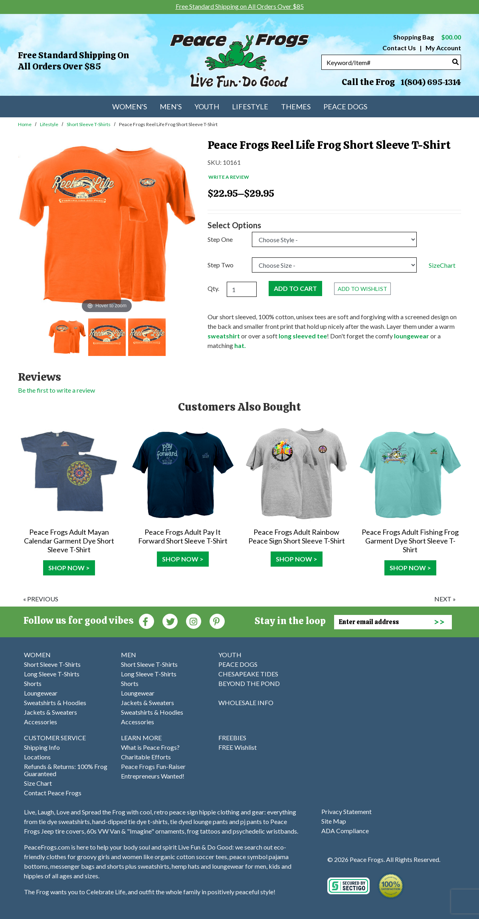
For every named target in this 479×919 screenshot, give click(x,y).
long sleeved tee (303, 336)
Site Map (333, 821)
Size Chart (38, 783)
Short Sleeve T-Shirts (89, 124)
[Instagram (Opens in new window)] (193, 621)
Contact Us (399, 47)
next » (445, 599)
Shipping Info (42, 747)
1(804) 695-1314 (430, 82)
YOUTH (229, 654)
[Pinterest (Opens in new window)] (217, 621)
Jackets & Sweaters (50, 712)
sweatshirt (224, 336)
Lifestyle (49, 124)
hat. (240, 345)
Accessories (40, 721)
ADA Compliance (345, 830)
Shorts (33, 683)
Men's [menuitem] (171, 106)
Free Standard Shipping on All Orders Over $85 (73, 60)
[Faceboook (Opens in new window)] (146, 621)
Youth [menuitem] (206, 106)
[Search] (455, 61)
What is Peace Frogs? (150, 747)
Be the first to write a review (56, 390)
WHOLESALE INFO (245, 702)
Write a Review (228, 177)
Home (25, 124)
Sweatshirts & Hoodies (55, 702)
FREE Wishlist (237, 747)
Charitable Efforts (146, 757)
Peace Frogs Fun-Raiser (153, 766)
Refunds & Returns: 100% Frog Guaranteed (65, 770)
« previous (40, 599)
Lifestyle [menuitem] (250, 106)
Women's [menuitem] (129, 106)
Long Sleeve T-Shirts (51, 674)
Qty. (213, 288)
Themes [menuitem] (296, 106)
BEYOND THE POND (249, 683)
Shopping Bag (427, 37)
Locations (37, 757)
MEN (128, 654)
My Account (442, 47)
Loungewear (40, 693)
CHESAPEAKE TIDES (248, 674)
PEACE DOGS (237, 664)
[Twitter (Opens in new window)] (170, 621)
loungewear (411, 336)
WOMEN (37, 654)
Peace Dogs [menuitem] (345, 106)
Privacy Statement (346, 811)
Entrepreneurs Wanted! (152, 776)
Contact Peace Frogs (52, 792)
